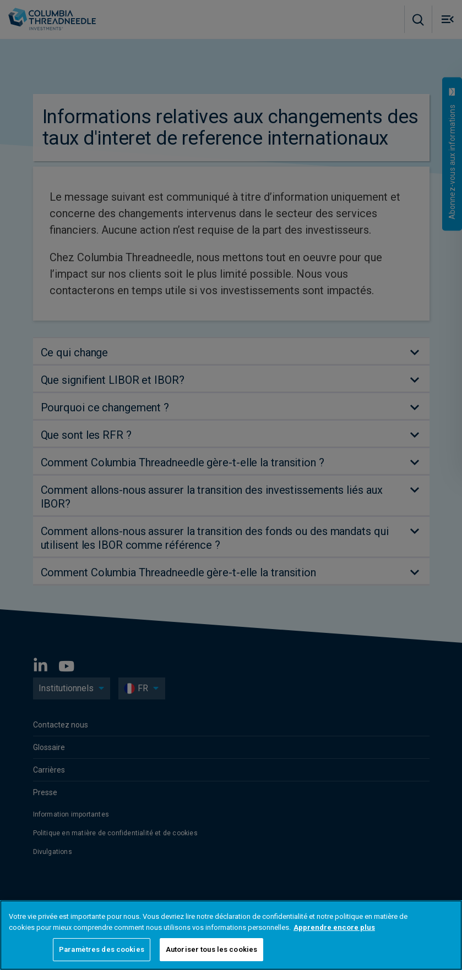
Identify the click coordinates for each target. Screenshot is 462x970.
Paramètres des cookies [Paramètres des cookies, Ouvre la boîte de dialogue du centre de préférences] (101, 949)
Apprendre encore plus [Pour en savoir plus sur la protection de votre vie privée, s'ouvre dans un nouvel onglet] (334, 927)
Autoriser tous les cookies (211, 949)
